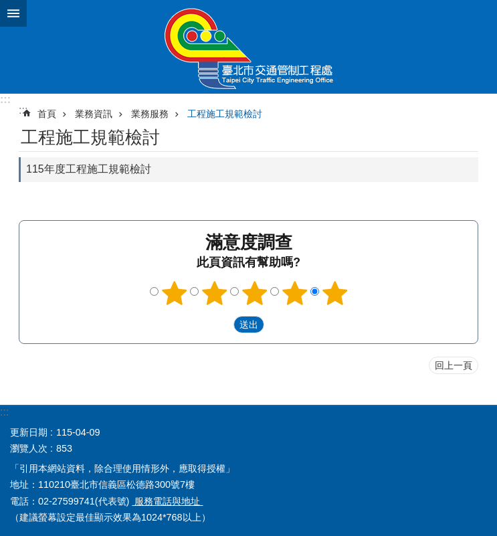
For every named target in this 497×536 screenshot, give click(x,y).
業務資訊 (93, 113)
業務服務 (150, 113)
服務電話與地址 (167, 501)
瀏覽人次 (28, 448)
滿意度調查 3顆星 (254, 293)
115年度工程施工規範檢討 (88, 169)
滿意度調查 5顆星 (334, 293)
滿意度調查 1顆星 (174, 293)
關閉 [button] (13, 13)
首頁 (46, 113)
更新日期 (28, 432)
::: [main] (23, 110)
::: (5, 99)
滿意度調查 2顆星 (214, 293)
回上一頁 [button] (453, 365)
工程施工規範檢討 (224, 113)
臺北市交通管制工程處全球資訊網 (248, 47)
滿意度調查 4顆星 (294, 293)
